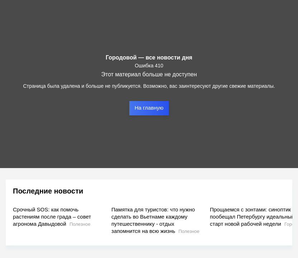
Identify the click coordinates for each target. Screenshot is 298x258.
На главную (149, 108)
